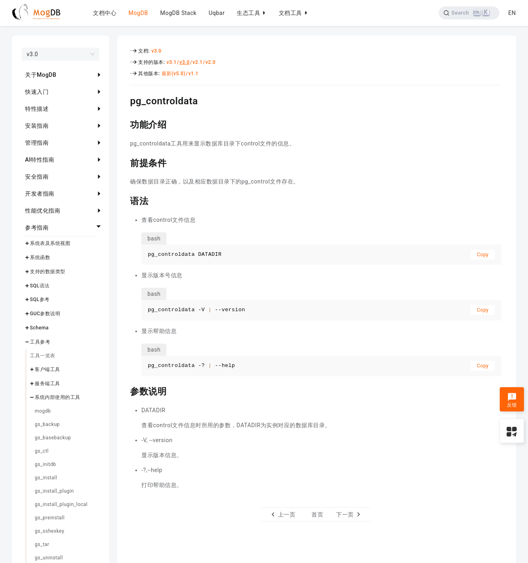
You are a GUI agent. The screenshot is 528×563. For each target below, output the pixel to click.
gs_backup (47, 424)
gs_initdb (45, 464)
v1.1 (193, 73)
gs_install (46, 478)
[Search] (468, 12)
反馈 (512, 400)
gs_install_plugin (54, 491)
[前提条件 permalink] (124, 162)
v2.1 (197, 62)
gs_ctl (41, 451)
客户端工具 (47, 369)
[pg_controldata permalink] (124, 100)
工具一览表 (42, 355)
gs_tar (42, 544)
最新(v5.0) (173, 73)
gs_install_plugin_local (61, 504)
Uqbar (216, 13)
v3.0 (156, 51)
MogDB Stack (178, 13)
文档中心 (104, 13)
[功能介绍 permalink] (124, 123)
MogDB (138, 13)
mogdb (43, 411)
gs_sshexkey (49, 531)
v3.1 (171, 62)
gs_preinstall (50, 518)
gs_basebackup (53, 438)
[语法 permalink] (124, 200)
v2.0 (211, 62)
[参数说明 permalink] (124, 390)
